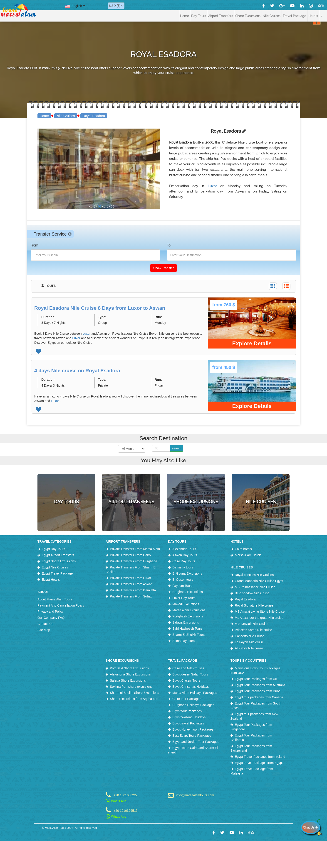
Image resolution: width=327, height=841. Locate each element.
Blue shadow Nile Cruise (252, 593)
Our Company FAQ (50, 617)
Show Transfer (163, 268)
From (34, 245)
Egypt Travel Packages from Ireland (260, 756)
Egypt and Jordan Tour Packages (195, 741)
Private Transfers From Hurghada (133, 561)
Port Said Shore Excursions (129, 668)
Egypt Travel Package (57, 573)
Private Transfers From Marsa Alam (135, 549)
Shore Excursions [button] (247, 16)
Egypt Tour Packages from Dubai (258, 691)
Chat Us (311, 827)
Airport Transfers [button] (220, 16)
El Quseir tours (182, 579)
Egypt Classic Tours (186, 680)
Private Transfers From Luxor (130, 578)
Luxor (214, 186)
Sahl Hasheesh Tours (187, 628)
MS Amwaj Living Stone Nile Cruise (260, 611)
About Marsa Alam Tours (54, 599)
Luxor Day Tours (184, 598)
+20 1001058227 (126, 795)
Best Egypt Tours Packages (191, 735)
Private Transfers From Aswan (131, 584)
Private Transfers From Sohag (131, 596)
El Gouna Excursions (187, 573)
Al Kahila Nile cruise (249, 648)
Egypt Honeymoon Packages (192, 729)
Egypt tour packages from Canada (259, 697)
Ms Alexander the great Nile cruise (259, 617)
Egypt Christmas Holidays (190, 686)
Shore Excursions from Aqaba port (134, 699)
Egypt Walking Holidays (189, 717)
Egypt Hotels (51, 579)
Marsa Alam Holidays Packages (194, 693)
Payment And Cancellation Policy (60, 605)
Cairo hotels (243, 549)
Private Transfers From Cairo (130, 555)
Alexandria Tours (184, 549)
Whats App (116, 801)
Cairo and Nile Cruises (188, 668)
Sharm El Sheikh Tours (188, 634)
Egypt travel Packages (188, 723)
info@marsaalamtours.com (195, 795)
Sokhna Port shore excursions (131, 686)
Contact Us (45, 624)
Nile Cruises (66, 116)
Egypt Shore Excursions (59, 561)
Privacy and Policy (50, 611)
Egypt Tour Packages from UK (256, 679)
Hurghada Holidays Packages (193, 705)
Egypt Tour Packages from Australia (260, 685)
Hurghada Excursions (187, 592)
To (168, 245)
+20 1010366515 (126, 810)
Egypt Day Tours (53, 549)
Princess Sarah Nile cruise (253, 630)
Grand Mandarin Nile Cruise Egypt (259, 581)
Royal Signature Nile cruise (254, 605)
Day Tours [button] (198, 16)
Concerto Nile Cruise (249, 636)
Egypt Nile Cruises (55, 567)
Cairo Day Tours (183, 561)
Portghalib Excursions (187, 616)
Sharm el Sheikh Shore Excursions (134, 693)
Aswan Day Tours (184, 555)
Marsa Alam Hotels (248, 555)
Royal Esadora (94, 116)
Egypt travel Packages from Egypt (259, 763)
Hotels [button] (313, 16)
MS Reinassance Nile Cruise (255, 587)
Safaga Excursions (185, 622)
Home (184, 16)
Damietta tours (182, 567)
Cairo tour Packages (186, 699)
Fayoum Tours (182, 585)
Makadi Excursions (185, 604)
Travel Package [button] (294, 16)
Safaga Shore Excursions (128, 680)
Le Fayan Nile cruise (249, 642)
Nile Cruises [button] (271, 16)
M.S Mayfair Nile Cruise (251, 624)
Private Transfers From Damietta (133, 590)
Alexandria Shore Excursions (130, 674)
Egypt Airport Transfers (58, 555)
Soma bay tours (183, 641)
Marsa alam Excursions (189, 610)
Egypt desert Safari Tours (190, 674)
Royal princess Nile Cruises (254, 575)
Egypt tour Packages (187, 711)
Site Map (43, 630)
